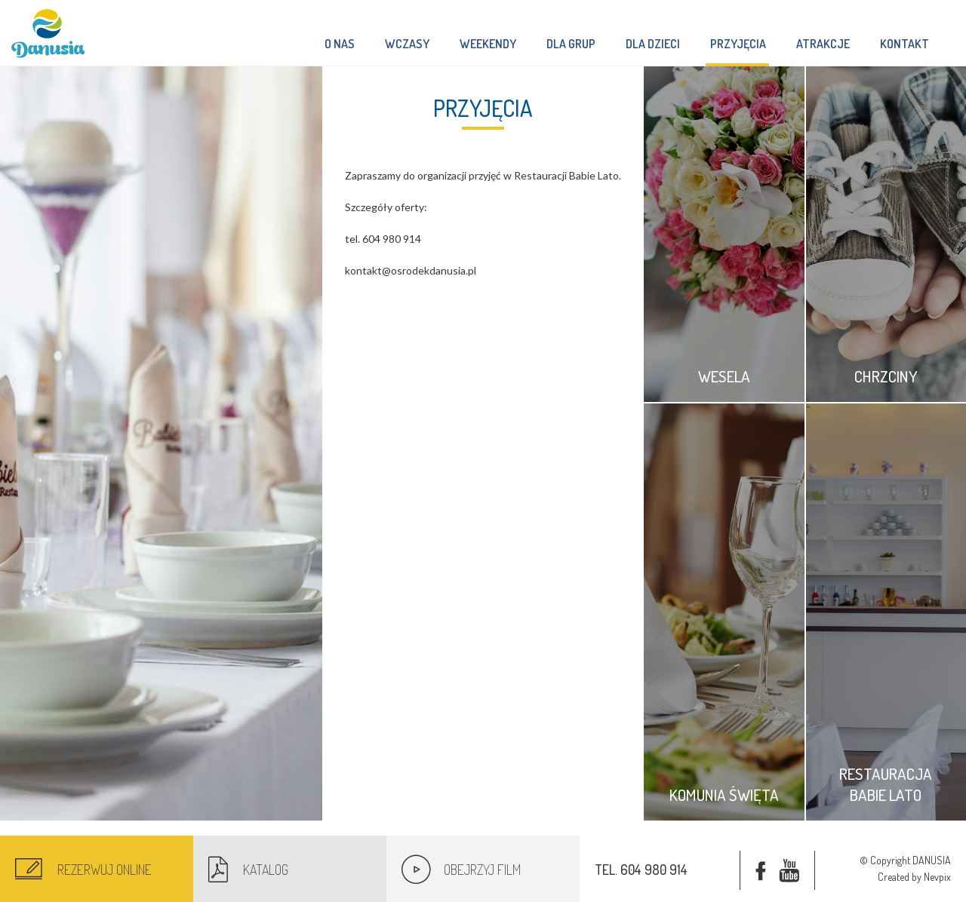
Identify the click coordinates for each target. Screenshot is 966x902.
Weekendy (488, 43)
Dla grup (570, 43)
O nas (340, 43)
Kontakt (904, 43)
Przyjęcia (737, 51)
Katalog (265, 869)
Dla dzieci (653, 43)
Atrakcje (823, 43)
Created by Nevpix (914, 877)
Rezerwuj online (104, 869)
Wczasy (407, 43)
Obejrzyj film (482, 869)
